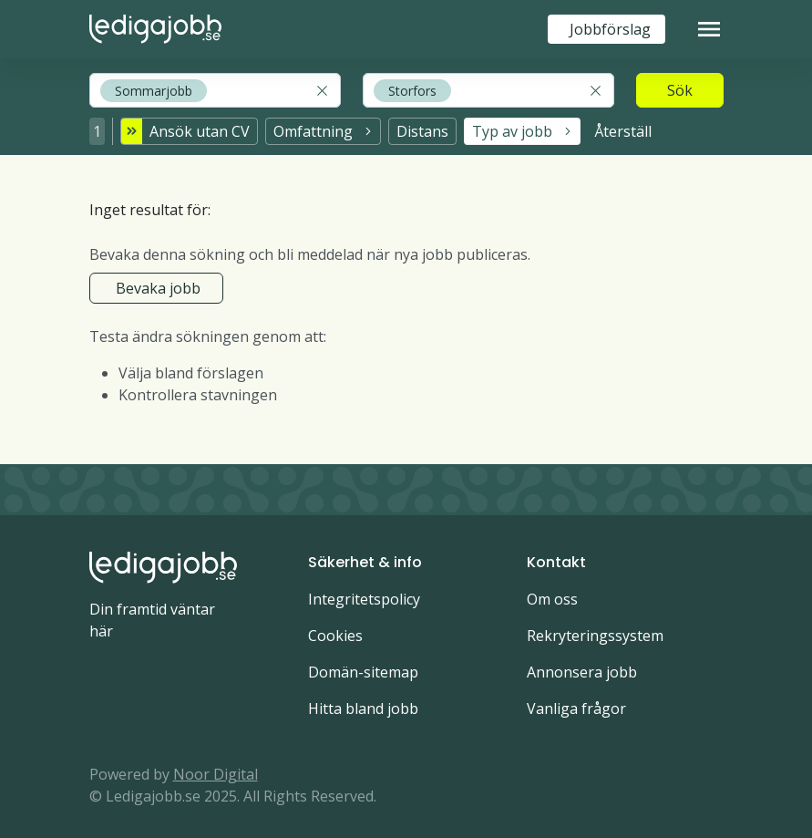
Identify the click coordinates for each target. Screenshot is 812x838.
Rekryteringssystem (595, 630)
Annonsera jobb (582, 667)
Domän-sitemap (363, 667)
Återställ (623, 129)
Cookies (335, 630)
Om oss (552, 594)
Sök (680, 90)
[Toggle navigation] (709, 29)
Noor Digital (215, 769)
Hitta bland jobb (363, 703)
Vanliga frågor (576, 703)
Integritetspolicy (364, 594)
